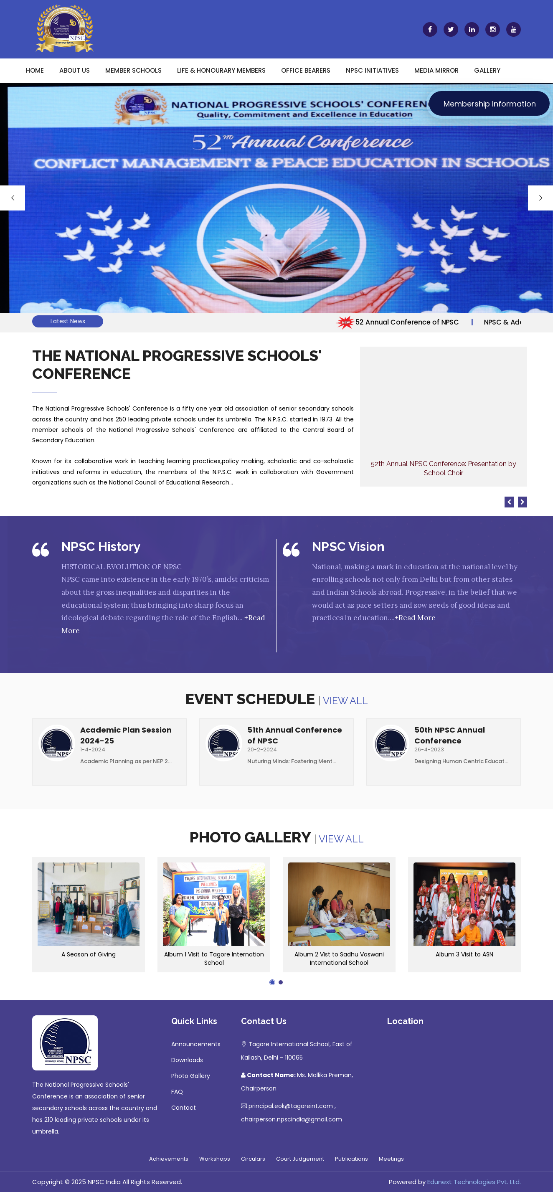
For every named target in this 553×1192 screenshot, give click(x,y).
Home (35, 70)
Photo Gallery (190, 1076)
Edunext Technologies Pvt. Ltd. (474, 1181)
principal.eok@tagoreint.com (291, 1106)
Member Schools (133, 70)
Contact (183, 1107)
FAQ (177, 1092)
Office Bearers (305, 70)
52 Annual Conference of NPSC (406, 322)
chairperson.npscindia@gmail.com (291, 1119)
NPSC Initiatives (372, 70)
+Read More (415, 617)
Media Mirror (436, 70)
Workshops (214, 1159)
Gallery (487, 70)
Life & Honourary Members (221, 70)
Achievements (168, 1159)
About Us (74, 70)
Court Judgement (300, 1159)
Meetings (391, 1159)
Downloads (187, 1060)
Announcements (196, 1044)
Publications (351, 1159)
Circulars (253, 1159)
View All (345, 700)
